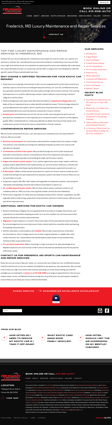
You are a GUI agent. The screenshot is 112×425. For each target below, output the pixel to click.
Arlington (97, 397)
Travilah (39, 392)
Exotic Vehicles (58, 16)
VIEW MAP (9, 398)
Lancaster (46, 395)
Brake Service (91, 72)
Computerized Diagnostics (96, 79)
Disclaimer (6, 418)
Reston (41, 400)
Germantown (89, 390)
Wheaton (60, 392)
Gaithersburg (47, 390)
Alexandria (34, 400)
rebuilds (38, 231)
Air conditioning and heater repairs (17, 188)
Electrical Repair (92, 60)
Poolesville (55, 390)
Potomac (54, 392)
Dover (82, 397)
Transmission (8, 151)
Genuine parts (9, 114)
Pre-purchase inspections (13, 244)
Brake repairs (8, 171)
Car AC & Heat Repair (94, 66)
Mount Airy (74, 390)
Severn (73, 392)
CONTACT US (56, 34)
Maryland (79, 385)
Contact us (27, 273)
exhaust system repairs (22, 161)
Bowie (47, 387)
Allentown (37, 397)
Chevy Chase (47, 392)
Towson (57, 387)
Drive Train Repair (93, 85)
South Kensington (31, 392)
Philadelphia (78, 395)
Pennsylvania (87, 385)
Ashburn (28, 402)
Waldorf (100, 392)
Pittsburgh (86, 395)
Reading (52, 395)
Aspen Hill (67, 392)
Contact (106, 16)
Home (29, 16)
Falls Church (105, 397)
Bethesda (41, 387)
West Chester (69, 395)
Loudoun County (64, 410)
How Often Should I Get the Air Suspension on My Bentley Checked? (98, 116)
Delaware (95, 385)
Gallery (97, 16)
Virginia (103, 385)
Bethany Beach (89, 397)
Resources (72, 16)
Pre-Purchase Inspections (96, 69)
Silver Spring (30, 395)
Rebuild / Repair (92, 88)
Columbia (82, 390)
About (36, 16)
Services (45, 16)
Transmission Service (94, 82)
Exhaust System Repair (95, 63)
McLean (28, 400)
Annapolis (39, 390)
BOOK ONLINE (94, 8)
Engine (6, 161)
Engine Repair (91, 57)
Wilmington (67, 397)
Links (32, 418)
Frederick (94, 392)
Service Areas (85, 16)
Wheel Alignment (93, 76)
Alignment (7, 221)
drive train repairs (25, 151)
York (57, 395)
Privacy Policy (21, 418)
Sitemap (42, 418)
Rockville (100, 387)
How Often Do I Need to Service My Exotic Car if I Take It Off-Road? (98, 102)
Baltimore (35, 387)
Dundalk (52, 387)
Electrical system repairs (13, 141)
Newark (60, 397)
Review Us (104, 2)
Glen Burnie (80, 392)
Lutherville (105, 390)
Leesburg (34, 402)
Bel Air (62, 390)
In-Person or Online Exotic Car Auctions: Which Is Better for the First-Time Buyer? (98, 130)
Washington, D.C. (78, 410)
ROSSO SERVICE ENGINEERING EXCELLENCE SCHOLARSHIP (56, 291)
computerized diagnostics (61, 101)
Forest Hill (49, 385)
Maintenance (91, 54)
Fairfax (59, 400)
